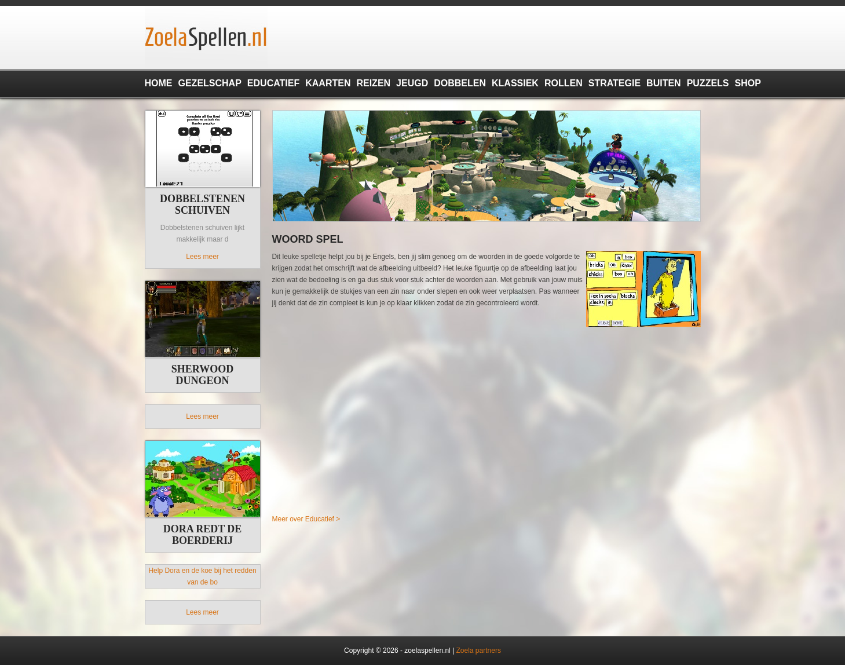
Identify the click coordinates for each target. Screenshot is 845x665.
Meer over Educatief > (306, 519)
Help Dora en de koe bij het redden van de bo (202, 576)
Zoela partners (478, 650)
